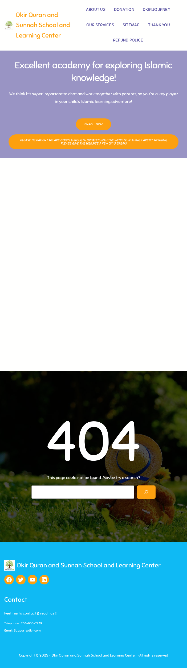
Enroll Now (93, 124)
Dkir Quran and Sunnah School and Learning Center (43, 25)
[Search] (146, 491)
